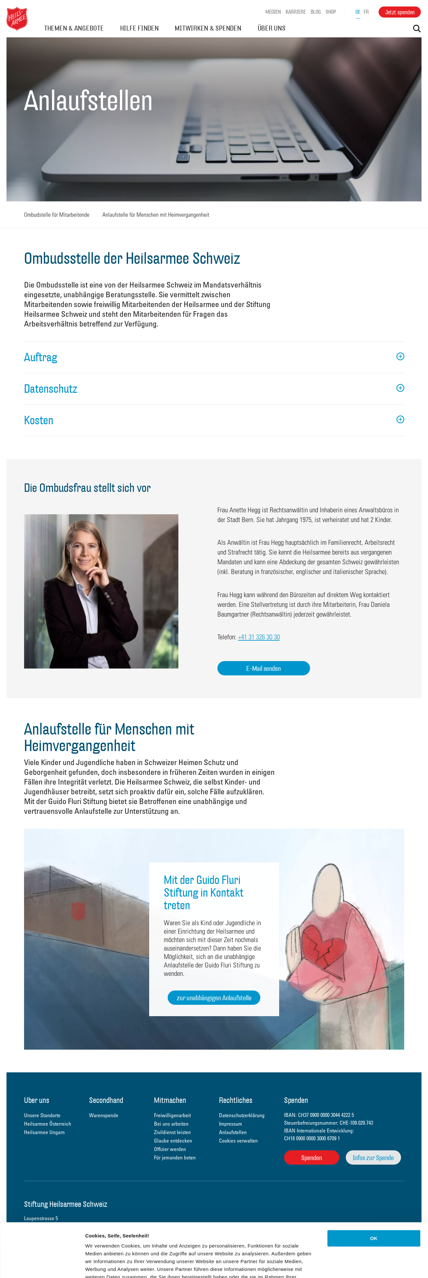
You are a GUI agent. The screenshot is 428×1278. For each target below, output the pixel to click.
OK (374, 1184)
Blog (316, 12)
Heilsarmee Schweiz (16, 19)
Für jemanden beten (175, 1157)
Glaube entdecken (173, 1140)
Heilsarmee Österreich (47, 1123)
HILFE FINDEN (139, 28)
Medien (273, 12)
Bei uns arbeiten (171, 1123)
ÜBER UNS (272, 28)
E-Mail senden (263, 668)
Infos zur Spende (373, 1158)
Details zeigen (345, 1265)
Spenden (311, 1158)
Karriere (296, 12)
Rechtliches (236, 1101)
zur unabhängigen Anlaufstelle (214, 998)
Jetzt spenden (400, 12)
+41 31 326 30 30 (259, 637)
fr (366, 12)
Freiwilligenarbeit (172, 1115)
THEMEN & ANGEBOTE (74, 28)
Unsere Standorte (42, 1115)
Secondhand (106, 1101)
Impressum (230, 1123)
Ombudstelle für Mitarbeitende (56, 214)
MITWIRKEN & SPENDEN (208, 28)
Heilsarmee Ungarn (44, 1132)
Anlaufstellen (233, 1132)
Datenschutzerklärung (112, 1239)
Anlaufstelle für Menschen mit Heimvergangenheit (155, 214)
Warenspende (103, 1115)
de (358, 12)
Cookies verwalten (238, 1140)
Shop (331, 12)
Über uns (36, 1101)
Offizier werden (170, 1149)
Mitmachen (170, 1101)
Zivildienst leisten (172, 1132)
